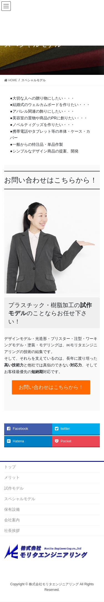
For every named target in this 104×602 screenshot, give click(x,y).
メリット (12, 477)
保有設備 (12, 509)
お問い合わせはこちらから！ (51, 387)
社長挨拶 (12, 530)
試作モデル (14, 488)
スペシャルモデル (19, 499)
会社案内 (12, 520)
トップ (10, 467)
